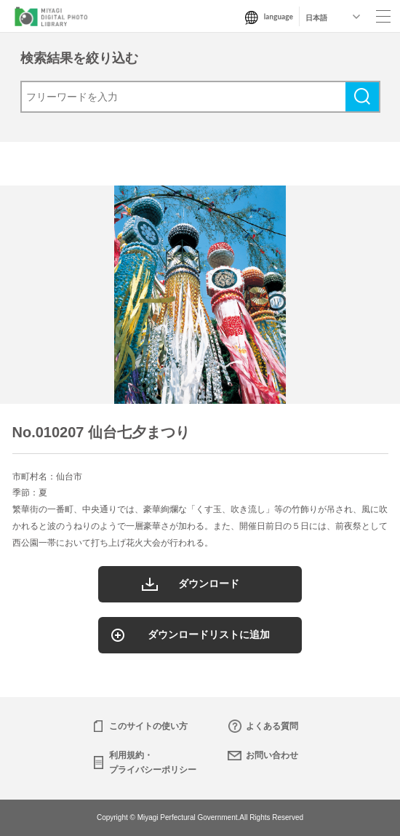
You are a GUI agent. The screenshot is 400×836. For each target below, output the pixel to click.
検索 (362, 96)
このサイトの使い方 (148, 726)
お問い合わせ (272, 755)
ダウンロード (208, 583)
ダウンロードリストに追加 (209, 634)
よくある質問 (272, 726)
